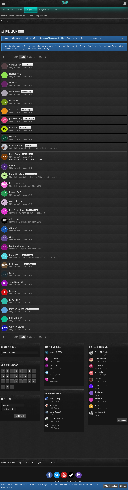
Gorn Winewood (17, 326)
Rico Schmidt (15, 317)
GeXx (11, 237)
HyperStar (99, 365)
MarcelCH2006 (56, 352)
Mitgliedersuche (8, 346)
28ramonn (54, 358)
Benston (53, 405)
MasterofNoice (101, 385)
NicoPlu (98, 379)
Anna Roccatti (56, 412)
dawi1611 (99, 392)
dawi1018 (99, 399)
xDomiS (13, 228)
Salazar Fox (15, 109)
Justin (12, 165)
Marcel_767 (15, 192)
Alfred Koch (15, 219)
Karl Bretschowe (17, 210)
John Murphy (15, 118)
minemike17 (100, 372)
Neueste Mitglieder (53, 346)
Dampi (12, 136)
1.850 (29, 57)
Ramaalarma (55, 365)
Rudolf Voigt (15, 254)
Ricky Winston (16, 263)
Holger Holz (15, 73)
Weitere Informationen (110, 486)
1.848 (15, 57)
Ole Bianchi (15, 91)
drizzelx (98, 405)
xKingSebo (54, 425)
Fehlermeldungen (15, 159)
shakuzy (13, 82)
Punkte (41, 159)
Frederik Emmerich (19, 245)
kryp (11, 272)
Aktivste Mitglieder (54, 393)
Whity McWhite (101, 352)
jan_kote (53, 372)
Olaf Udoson (15, 201)
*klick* (19, 48)
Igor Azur (13, 127)
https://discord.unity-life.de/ (54, 38)
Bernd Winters (16, 183)
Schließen (123, 486)
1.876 (40, 57)
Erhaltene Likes (30, 159)
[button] (3, 3)
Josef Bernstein (56, 418)
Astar (52, 379)
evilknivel (13, 100)
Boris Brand (15, 154)
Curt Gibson (15, 64)
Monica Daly (55, 398)
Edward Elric (15, 299)
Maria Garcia (100, 412)
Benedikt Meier (17, 174)
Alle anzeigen (122, 420)
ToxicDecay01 (16, 281)
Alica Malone (100, 358)
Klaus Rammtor (17, 145)
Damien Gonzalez (18, 308)
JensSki (12, 290)
